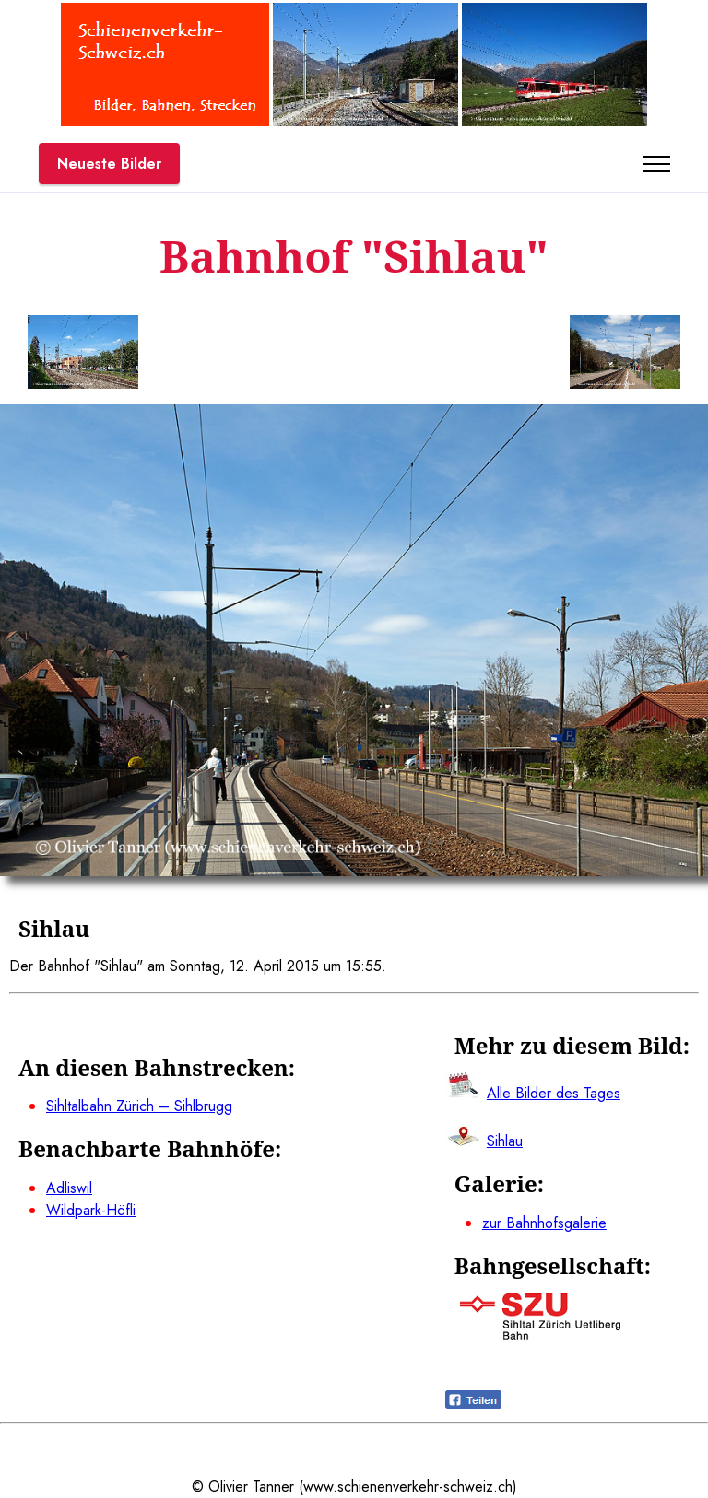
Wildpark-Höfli (91, 1210)
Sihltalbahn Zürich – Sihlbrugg (139, 1106)
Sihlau (505, 1141)
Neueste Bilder (109, 163)
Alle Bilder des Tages (553, 1093)
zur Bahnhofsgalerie (544, 1223)
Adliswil (69, 1188)
